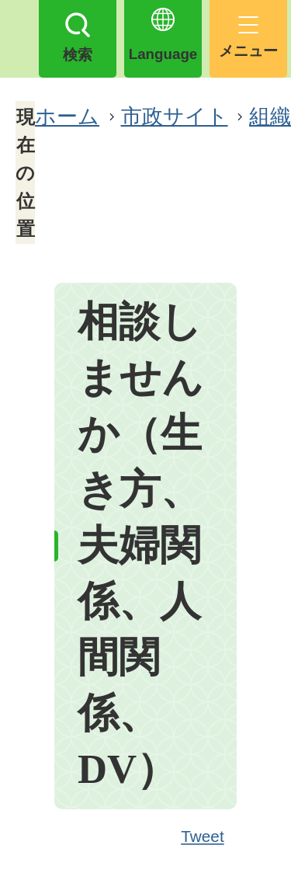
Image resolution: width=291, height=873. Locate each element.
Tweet (203, 837)
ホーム (67, 116)
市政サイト (174, 116)
